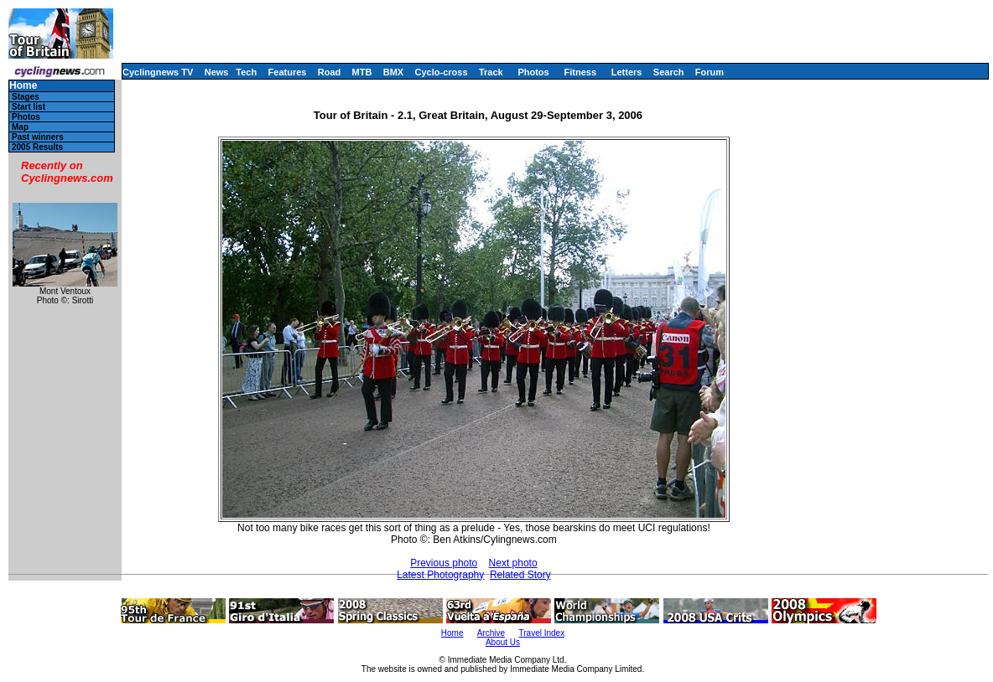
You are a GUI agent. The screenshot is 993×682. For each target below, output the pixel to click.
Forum (709, 72)
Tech (246, 72)
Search (668, 72)
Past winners (38, 137)
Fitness (580, 72)
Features (287, 72)
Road (329, 72)
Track (491, 72)
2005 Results (37, 147)
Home (23, 85)
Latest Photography (440, 575)
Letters (626, 72)
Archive (491, 633)
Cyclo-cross (441, 72)
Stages (25, 96)
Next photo (513, 563)
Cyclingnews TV (157, 72)
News (217, 72)
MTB (362, 72)
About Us (503, 642)
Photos (532, 72)
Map (20, 127)
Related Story (520, 575)
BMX (393, 72)
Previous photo (443, 563)
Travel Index (542, 633)
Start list (28, 106)
